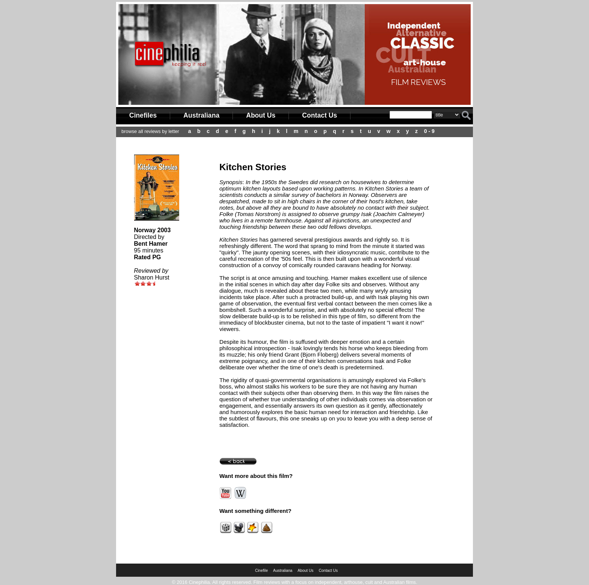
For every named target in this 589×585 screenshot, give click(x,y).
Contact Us (319, 115)
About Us (260, 115)
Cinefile (261, 570)
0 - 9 (429, 131)
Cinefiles (143, 115)
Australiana (201, 115)
